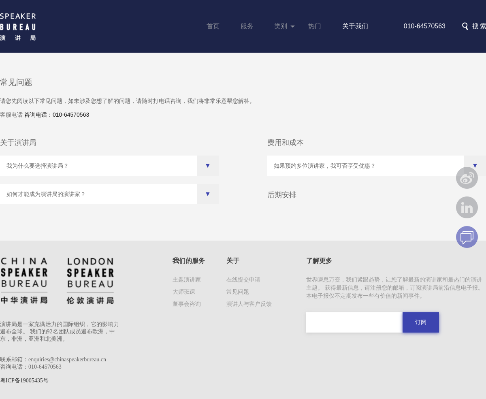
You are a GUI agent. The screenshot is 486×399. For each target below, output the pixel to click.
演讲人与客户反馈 (249, 304)
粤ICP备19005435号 (24, 381)
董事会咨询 (187, 304)
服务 (247, 26)
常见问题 (237, 292)
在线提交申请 (243, 280)
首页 (213, 26)
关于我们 (355, 26)
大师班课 (184, 292)
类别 (280, 26)
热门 (314, 26)
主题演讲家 (187, 280)
